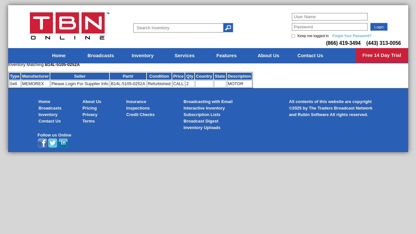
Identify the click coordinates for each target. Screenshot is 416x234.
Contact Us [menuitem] (310, 55)
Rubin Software (313, 114)
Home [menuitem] (59, 55)
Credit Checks (140, 114)
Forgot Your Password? (351, 36)
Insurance (136, 101)
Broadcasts (50, 108)
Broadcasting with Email (208, 101)
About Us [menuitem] (269, 55)
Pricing (90, 108)
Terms (89, 121)
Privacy (90, 114)
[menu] (208, 55)
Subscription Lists (202, 114)
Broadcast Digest (201, 121)
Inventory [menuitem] (143, 55)
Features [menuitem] (226, 55)
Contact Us (50, 121)
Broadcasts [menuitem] (100, 55)
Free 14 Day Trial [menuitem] (381, 55)
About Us (92, 101)
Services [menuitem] (185, 55)
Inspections (138, 108)
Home (44, 101)
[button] (379, 27)
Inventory (48, 114)
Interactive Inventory (204, 108)
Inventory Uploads (202, 127)
